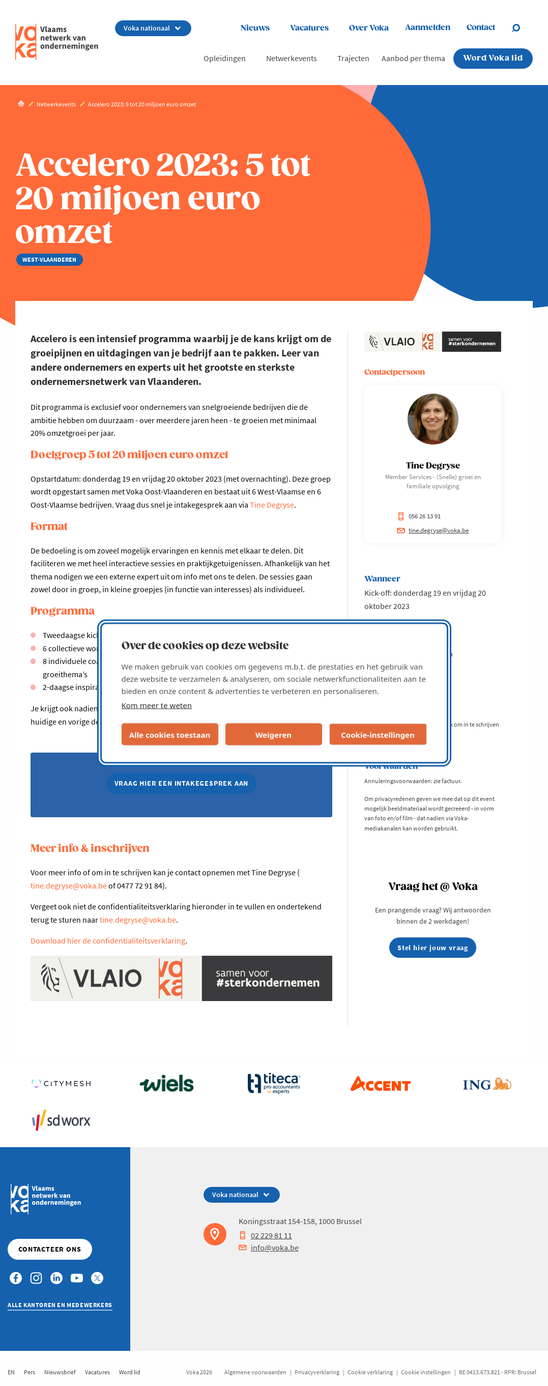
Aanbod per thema (413, 58)
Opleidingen (225, 58)
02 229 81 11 (265, 1235)
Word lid (129, 1372)
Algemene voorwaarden (255, 1372)
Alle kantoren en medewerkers (60, 1305)
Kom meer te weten (157, 705)
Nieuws (255, 28)
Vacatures (309, 28)
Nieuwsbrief (60, 1372)
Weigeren (273, 734)
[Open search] (522, 28)
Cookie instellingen (426, 1372)
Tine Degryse (272, 505)
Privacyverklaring (317, 1372)
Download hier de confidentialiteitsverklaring (108, 940)
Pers (29, 1372)
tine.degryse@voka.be (69, 885)
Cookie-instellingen (378, 734)
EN (11, 1372)
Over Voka (369, 28)
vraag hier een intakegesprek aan (181, 783)
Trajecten (353, 58)
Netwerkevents (291, 58)
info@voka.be (269, 1247)
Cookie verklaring (370, 1372)
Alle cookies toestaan (169, 734)
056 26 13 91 (419, 516)
